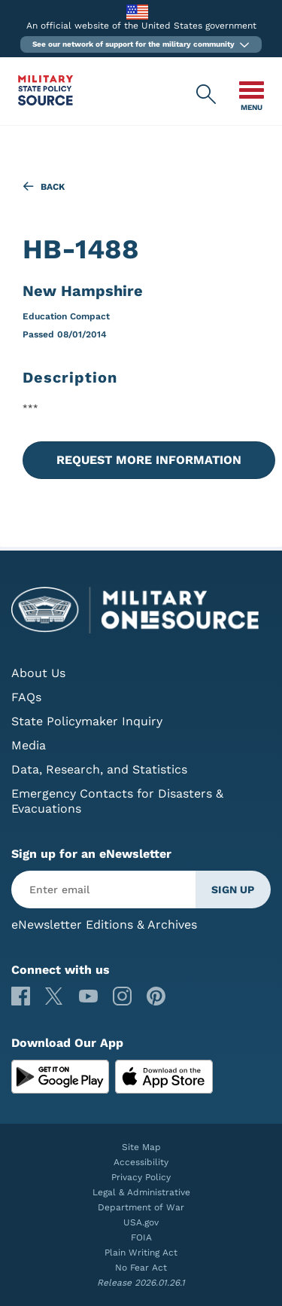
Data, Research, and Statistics (99, 769)
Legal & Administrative (141, 1192)
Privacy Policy (141, 1177)
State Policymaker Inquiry (86, 721)
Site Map (141, 1147)
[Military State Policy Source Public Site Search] (206, 94)
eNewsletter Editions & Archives (104, 924)
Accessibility (141, 1162)
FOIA (141, 1237)
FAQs (26, 697)
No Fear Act (141, 1267)
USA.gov (141, 1222)
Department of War (141, 1207)
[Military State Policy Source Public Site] (45, 101)
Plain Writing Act (141, 1252)
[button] (141, 44)
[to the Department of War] (137, 12)
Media (28, 745)
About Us (38, 673)
